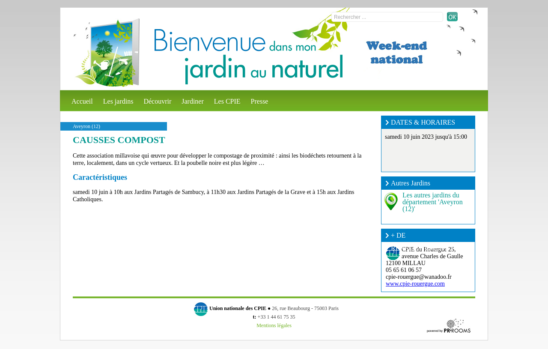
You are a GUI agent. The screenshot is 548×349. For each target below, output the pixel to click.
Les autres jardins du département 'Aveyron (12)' (432, 201)
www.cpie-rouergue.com (415, 283)
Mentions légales (274, 325)
